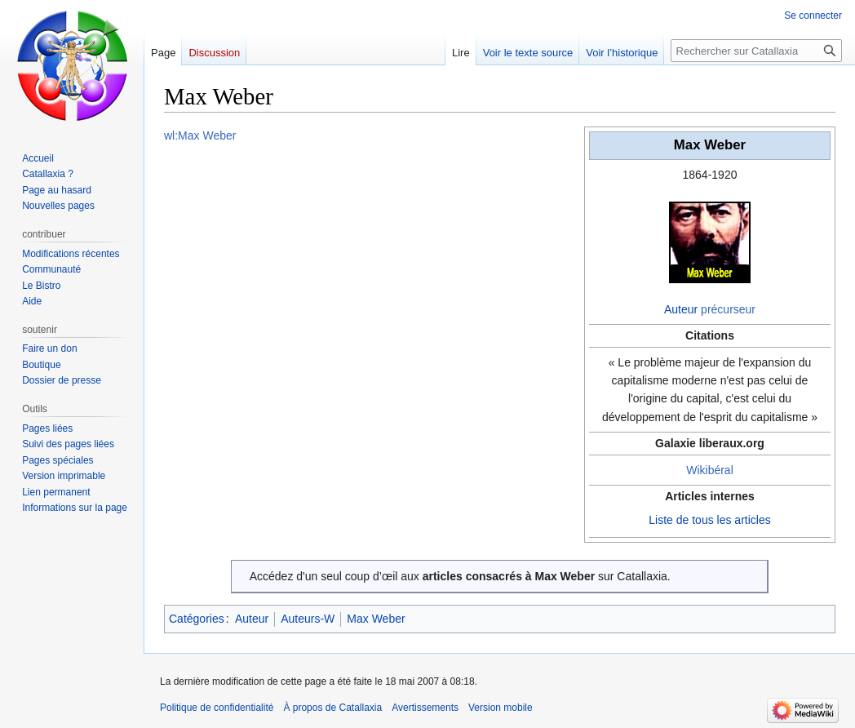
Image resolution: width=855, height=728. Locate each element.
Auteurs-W (307, 618)
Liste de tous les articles (709, 519)
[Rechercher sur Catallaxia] (756, 50)
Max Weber (376, 618)
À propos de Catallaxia (332, 707)
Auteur (681, 309)
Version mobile (500, 707)
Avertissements (425, 707)
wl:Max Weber (200, 135)
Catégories (196, 618)
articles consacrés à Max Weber (509, 576)
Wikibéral (709, 470)
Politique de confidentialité (216, 707)
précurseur (728, 309)
